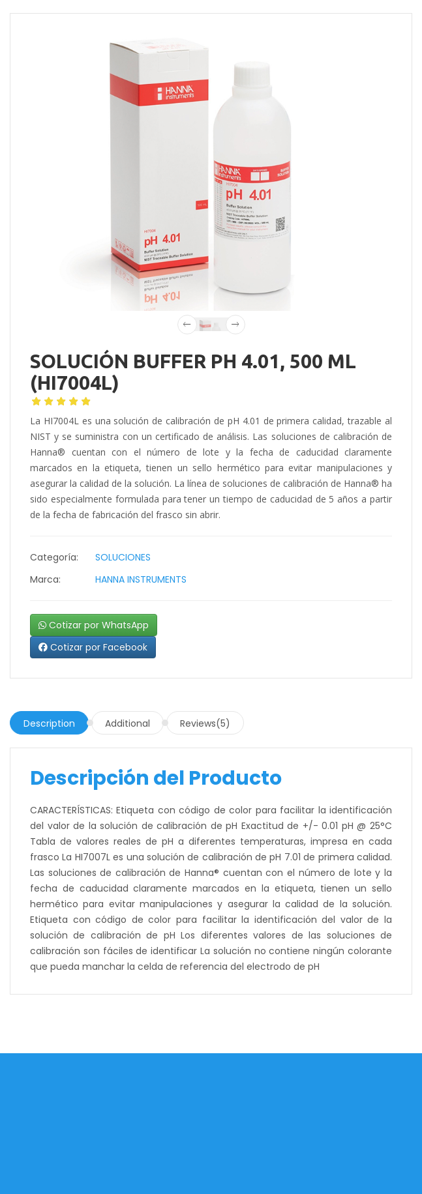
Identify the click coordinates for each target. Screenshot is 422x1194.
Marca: (45, 579)
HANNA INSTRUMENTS (141, 579)
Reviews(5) (205, 723)
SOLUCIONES (123, 557)
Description (49, 723)
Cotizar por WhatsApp (93, 625)
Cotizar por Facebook (92, 647)
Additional (127, 723)
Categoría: (54, 557)
